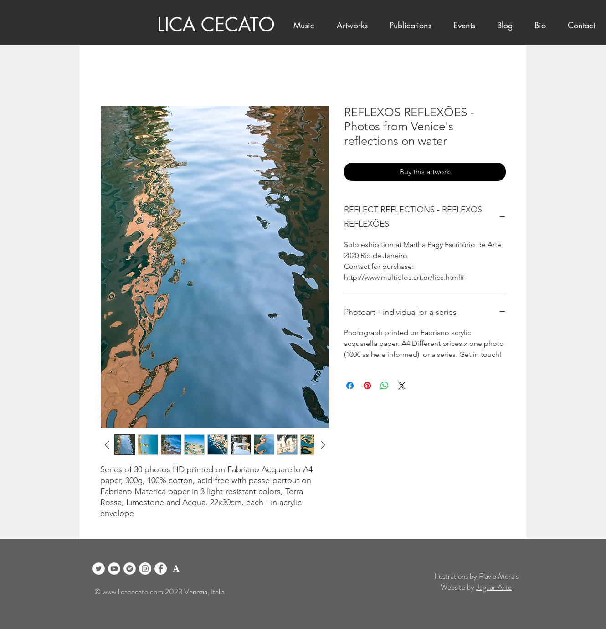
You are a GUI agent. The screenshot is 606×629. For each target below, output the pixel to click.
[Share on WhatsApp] (384, 385)
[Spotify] (129, 568)
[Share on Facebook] (349, 385)
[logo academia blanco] (176, 568)
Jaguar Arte (494, 587)
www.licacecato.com (133, 591)
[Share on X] (401, 385)
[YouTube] (114, 568)
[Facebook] (160, 568)
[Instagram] (145, 568)
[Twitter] (98, 568)
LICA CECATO (216, 24)
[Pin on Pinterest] (367, 385)
